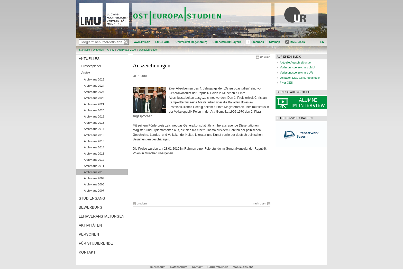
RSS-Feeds (297, 41)
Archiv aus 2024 (94, 85)
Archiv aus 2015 (94, 141)
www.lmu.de (142, 41)
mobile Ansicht (243, 266)
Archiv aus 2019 (94, 116)
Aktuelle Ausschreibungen (296, 62)
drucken (265, 56)
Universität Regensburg (191, 41)
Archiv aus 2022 (94, 98)
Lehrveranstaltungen (101, 216)
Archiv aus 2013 (94, 153)
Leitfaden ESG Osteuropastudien (300, 77)
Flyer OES (286, 82)
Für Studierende (96, 243)
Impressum (158, 266)
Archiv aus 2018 (94, 122)
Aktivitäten (90, 225)
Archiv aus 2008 (94, 184)
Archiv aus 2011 (94, 165)
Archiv (110, 49)
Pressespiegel (91, 66)
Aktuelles (98, 49)
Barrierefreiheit (217, 266)
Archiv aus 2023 (94, 91)
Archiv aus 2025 (94, 79)
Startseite (84, 49)
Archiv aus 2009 (94, 178)
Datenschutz (178, 266)
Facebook (257, 41)
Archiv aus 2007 (94, 190)
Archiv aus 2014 (94, 147)
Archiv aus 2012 (94, 159)
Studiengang (92, 198)
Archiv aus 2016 (94, 135)
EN (322, 41)
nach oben (259, 203)
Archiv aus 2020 (94, 110)
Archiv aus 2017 (94, 128)
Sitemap (274, 41)
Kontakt (87, 252)
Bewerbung (91, 207)
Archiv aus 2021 (94, 104)
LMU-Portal (162, 41)
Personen (89, 234)
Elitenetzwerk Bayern (227, 41)
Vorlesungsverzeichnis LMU (297, 67)
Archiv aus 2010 (126, 49)
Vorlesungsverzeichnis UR (296, 72)
